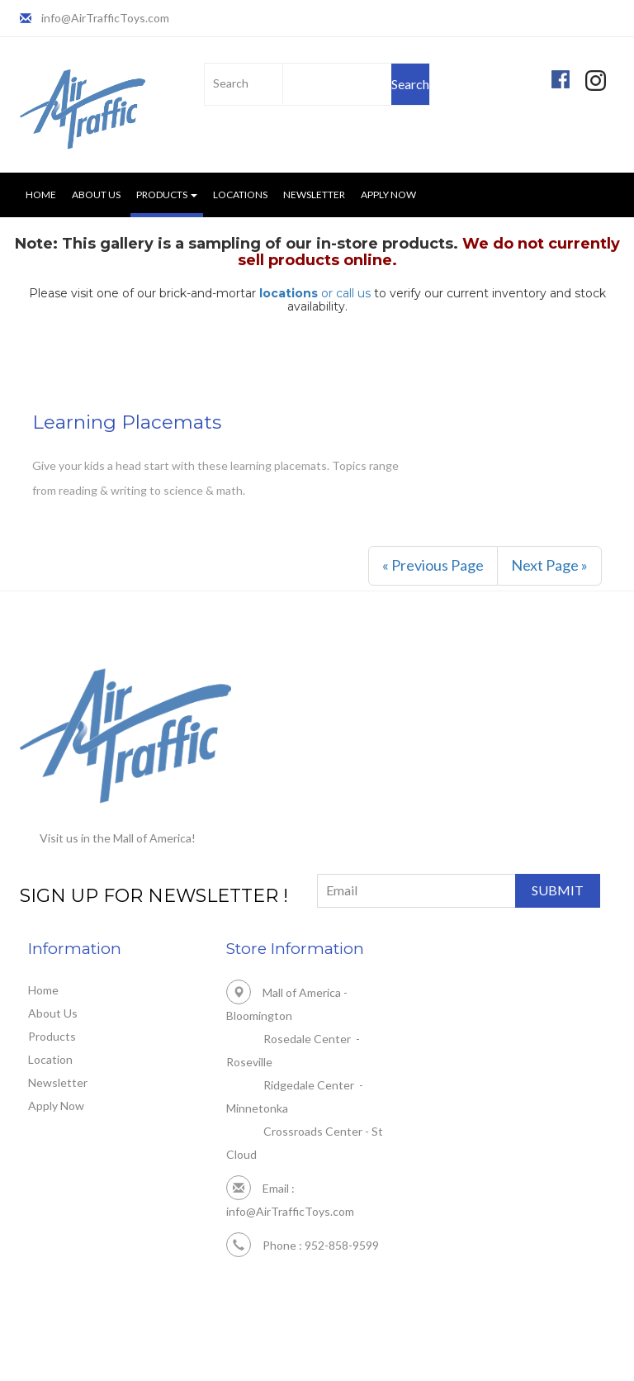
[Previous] (433, 566)
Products (52, 1036)
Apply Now (388, 194)
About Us (96, 194)
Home (41, 194)
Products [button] (166, 194)
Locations (240, 194)
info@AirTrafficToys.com (105, 18)
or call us (315, 293)
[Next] (549, 566)
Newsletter (314, 194)
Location (50, 1059)
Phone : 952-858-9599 (302, 1245)
